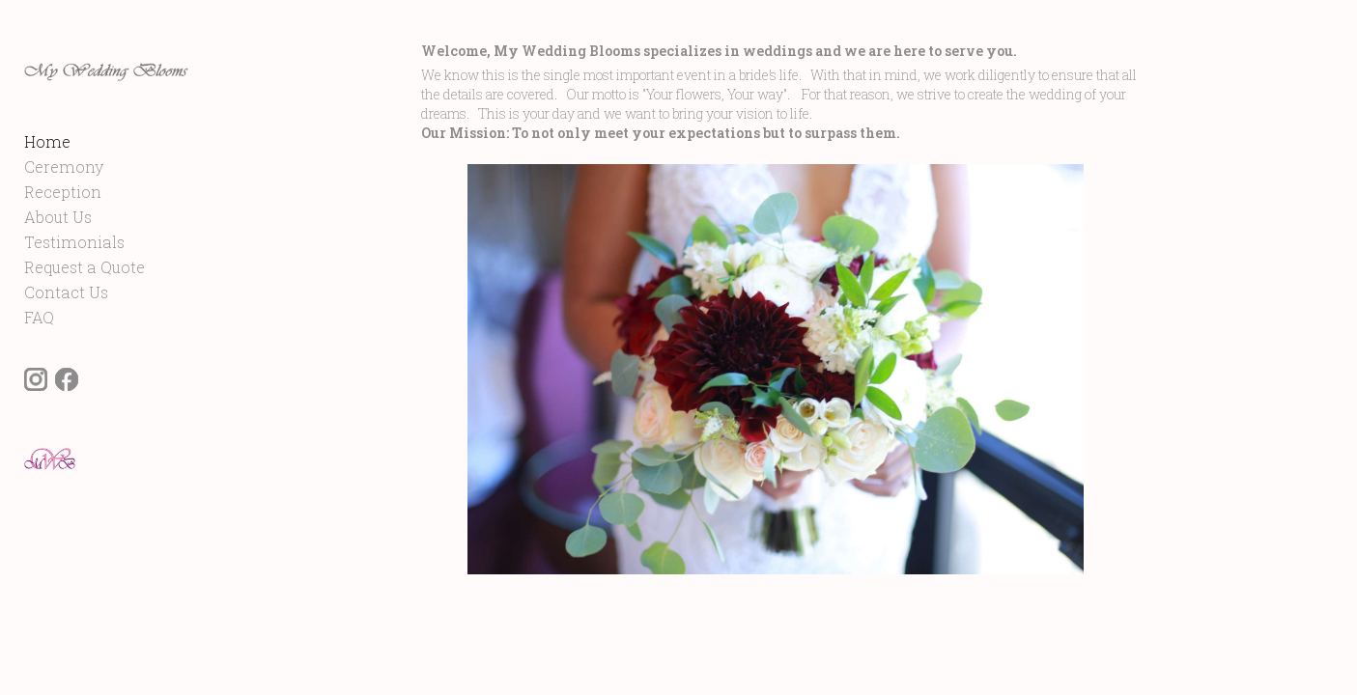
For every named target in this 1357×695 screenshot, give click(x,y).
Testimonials (74, 279)
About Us (58, 254)
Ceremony (63, 204)
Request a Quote (84, 304)
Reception (62, 229)
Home (47, 179)
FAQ (39, 355)
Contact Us (66, 330)
